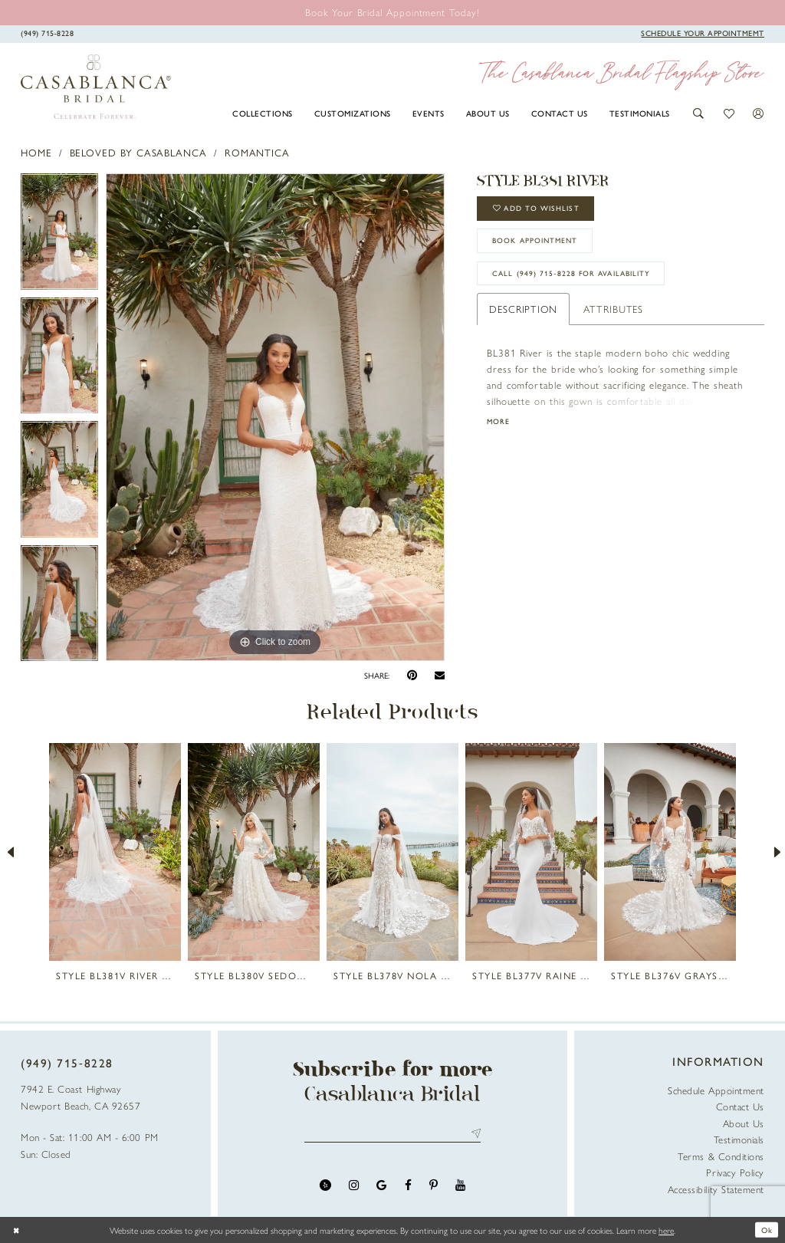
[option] (59, 235)
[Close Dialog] (17, 1229)
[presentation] (115, 852)
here (666, 1230)
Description (523, 321)
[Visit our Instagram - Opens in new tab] (354, 1187)
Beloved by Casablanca (138, 152)
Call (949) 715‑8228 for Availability (581, 285)
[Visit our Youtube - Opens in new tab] (460, 1187)
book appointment (543, 248)
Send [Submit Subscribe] (473, 1134)
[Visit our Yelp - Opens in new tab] (325, 1187)
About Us (743, 1123)
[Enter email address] (392, 1134)
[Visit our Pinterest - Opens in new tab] (433, 1187)
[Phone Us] (47, 33)
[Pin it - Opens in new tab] (412, 675)
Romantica (257, 152)
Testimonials (739, 1139)
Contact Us (740, 1106)
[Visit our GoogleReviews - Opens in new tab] (381, 1187)
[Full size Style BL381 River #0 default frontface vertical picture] (275, 417)
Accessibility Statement (716, 1189)
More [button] (500, 436)
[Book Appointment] (702, 33)
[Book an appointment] (392, 12)
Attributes (613, 321)
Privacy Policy (735, 1172)
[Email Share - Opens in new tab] (440, 675)
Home (36, 152)
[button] (698, 113)
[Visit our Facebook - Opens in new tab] (408, 1187)
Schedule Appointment (716, 1090)
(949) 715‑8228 (67, 1062)
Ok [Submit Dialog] (765, 1230)
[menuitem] (263, 112)
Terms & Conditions (721, 1156)
